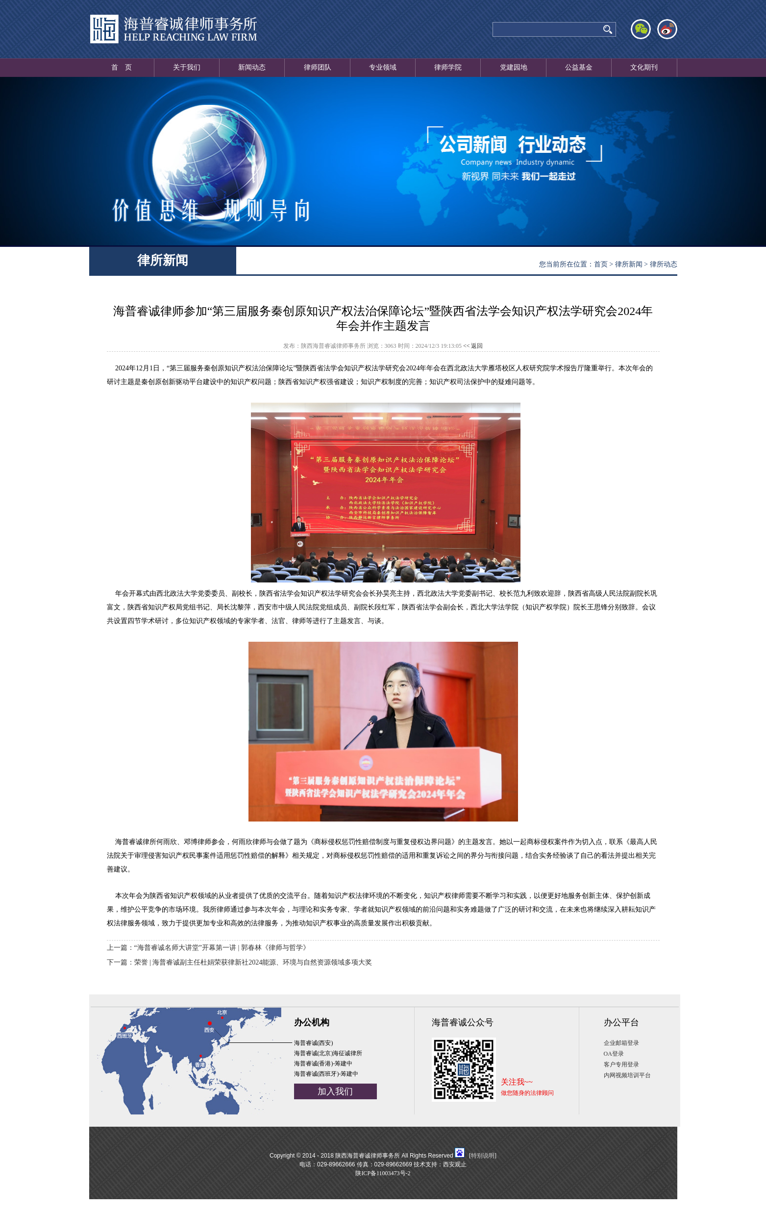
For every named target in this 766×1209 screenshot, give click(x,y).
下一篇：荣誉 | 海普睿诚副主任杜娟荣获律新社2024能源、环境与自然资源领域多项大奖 (239, 962)
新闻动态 (252, 67)
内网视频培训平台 (627, 1075)
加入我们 (335, 1091)
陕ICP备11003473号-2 (382, 1173)
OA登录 (614, 1053)
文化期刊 (644, 67)
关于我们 (186, 67)
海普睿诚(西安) (313, 1043)
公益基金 (579, 67)
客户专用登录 (621, 1064)
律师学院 (448, 67)
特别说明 (482, 1155)
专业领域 (382, 67)
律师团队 (317, 67)
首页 (601, 264)
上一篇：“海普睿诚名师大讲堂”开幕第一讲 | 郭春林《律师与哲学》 (208, 947)
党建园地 (513, 67)
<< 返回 (473, 345)
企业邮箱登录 (621, 1043)
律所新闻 (628, 264)
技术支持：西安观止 (440, 1164)
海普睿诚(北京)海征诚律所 (328, 1053)
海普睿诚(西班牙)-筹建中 (326, 1073)
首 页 (121, 67)
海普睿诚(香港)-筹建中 (323, 1063)
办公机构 (311, 1022)
